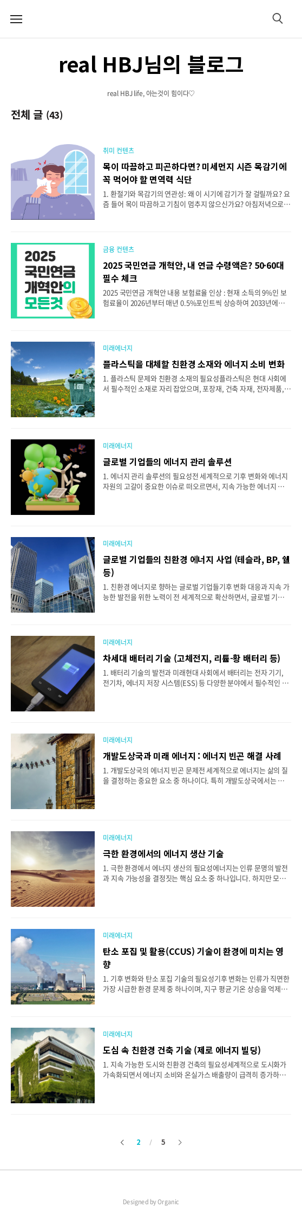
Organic (168, 1202)
